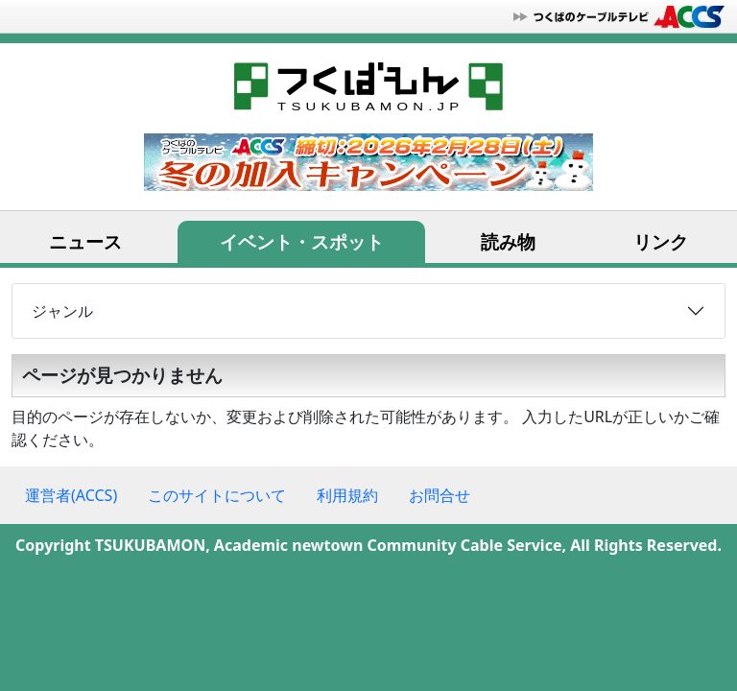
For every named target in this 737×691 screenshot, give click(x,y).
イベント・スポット (302, 241)
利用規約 (347, 495)
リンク (660, 241)
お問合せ (439, 495)
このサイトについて (217, 495)
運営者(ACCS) (71, 495)
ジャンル (62, 311)
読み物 (508, 241)
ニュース (85, 241)
